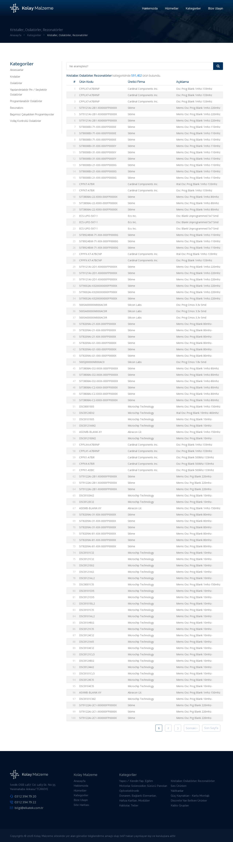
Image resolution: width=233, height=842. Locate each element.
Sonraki (192, 728)
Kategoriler (193, 8)
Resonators (16, 107)
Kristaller (15, 76)
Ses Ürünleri (178, 786)
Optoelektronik (129, 790)
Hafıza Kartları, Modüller (134, 800)
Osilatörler (16, 83)
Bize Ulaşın (215, 8)
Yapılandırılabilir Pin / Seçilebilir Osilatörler (28, 92)
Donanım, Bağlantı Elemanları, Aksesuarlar (138, 798)
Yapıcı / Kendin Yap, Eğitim (136, 781)
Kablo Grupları (180, 805)
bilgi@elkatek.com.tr (26, 808)
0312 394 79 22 (23, 802)
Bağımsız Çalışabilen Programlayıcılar (32, 114)
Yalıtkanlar (177, 790)
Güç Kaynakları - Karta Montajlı (190, 795)
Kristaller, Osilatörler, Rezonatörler (193, 781)
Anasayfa (79, 781)
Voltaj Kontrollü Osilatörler (25, 120)
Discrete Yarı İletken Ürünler (189, 800)
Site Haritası (81, 805)
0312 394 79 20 (23, 796)
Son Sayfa (211, 728)
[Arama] (218, 66)
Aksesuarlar (16, 69)
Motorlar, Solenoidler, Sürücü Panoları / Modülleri (143, 788)
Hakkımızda (150, 8)
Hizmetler (171, 8)
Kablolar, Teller (128, 805)
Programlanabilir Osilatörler (26, 101)
